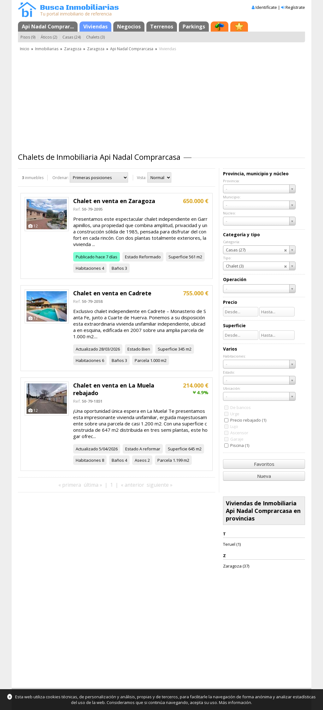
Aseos (141, 460)
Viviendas (95, 26)
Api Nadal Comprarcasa (131, 48)
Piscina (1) (239, 445)
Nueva (264, 476)
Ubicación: (232, 388)
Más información (235, 702)
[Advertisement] (161, 99)
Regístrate (295, 7)
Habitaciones (88, 268)
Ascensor (239, 433)
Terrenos (161, 26)
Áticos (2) (49, 37)
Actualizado (87, 349)
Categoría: (231, 241)
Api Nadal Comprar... (48, 26)
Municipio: (232, 197)
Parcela (142, 360)
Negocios (129, 26)
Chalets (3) (95, 37)
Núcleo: (229, 213)
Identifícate (266, 7)
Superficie (178, 257)
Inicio (24, 48)
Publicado (85, 257)
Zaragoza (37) (236, 566)
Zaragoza (72, 48)
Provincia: (231, 180)
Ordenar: (60, 177)
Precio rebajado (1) (248, 420)
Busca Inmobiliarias (79, 7)
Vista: (141, 177)
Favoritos (264, 464)
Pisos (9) (28, 37)
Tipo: (227, 258)
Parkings (194, 26)
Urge (234, 414)
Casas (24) (71, 37)
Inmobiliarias (46, 48)
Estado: (229, 372)
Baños (118, 268)
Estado (131, 257)
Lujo (234, 426)
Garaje (237, 439)
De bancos (240, 407)
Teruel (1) (232, 544)
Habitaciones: (234, 356)
